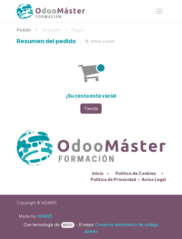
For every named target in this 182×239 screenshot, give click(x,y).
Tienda (91, 108)
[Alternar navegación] (159, 11)
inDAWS (45, 216)
